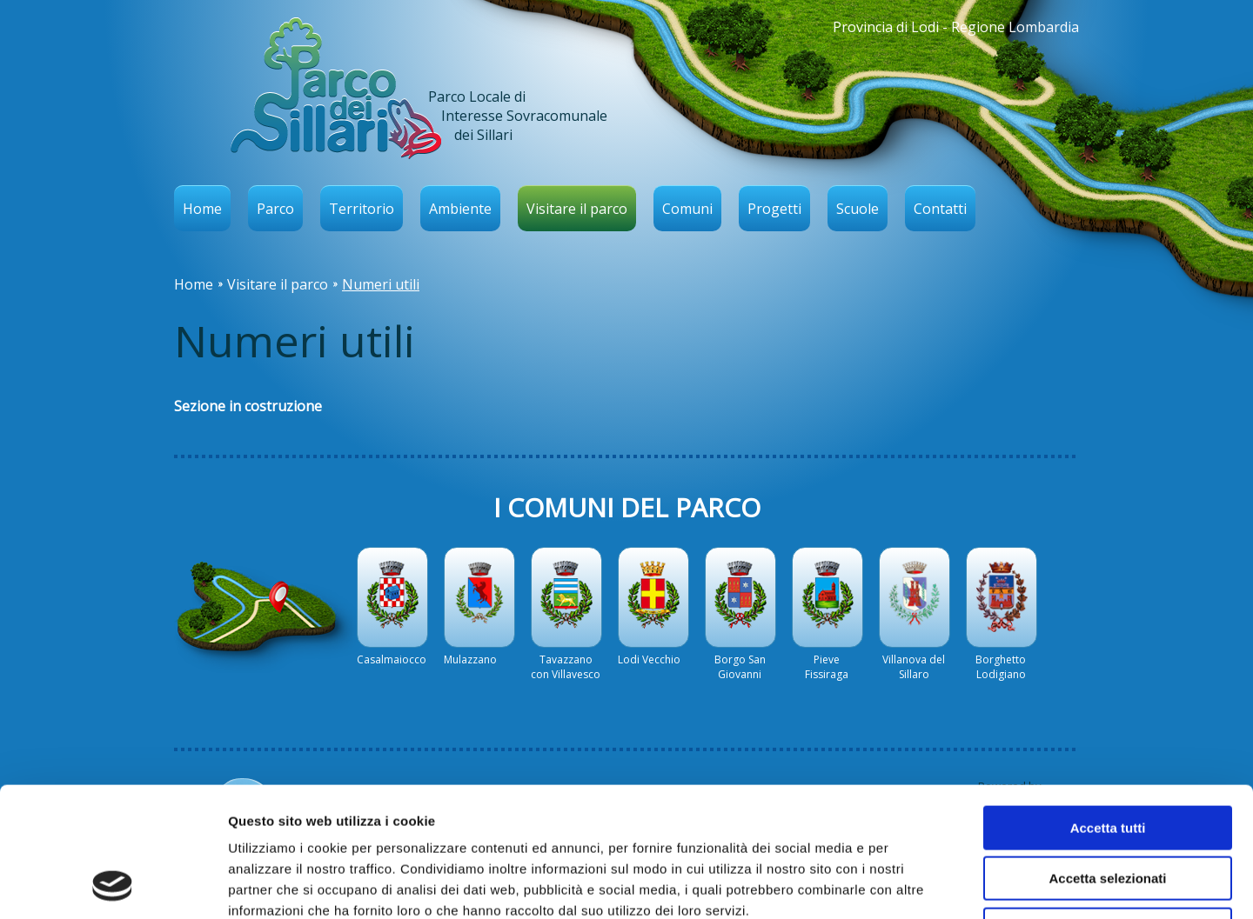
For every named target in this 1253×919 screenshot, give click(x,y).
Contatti (940, 208)
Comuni (687, 208)
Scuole (857, 208)
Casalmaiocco (391, 659)
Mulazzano (470, 659)
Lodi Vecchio (649, 659)
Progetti (774, 208)
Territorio (361, 208)
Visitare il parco (576, 208)
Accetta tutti (1108, 706)
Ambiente (460, 208)
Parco (275, 208)
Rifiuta (1108, 808)
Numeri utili (380, 284)
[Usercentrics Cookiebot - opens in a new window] (113, 885)
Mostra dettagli (915, 884)
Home (202, 208)
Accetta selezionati (1107, 757)
